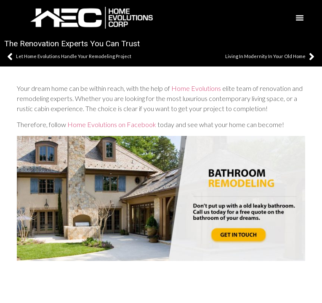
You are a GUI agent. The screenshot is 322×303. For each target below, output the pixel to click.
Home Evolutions (196, 88)
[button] (299, 17)
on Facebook (137, 124)
